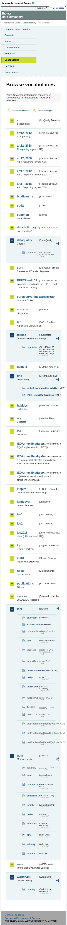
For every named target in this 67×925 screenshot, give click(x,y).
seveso (22, 596)
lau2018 (22, 532)
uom (20, 755)
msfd (20, 558)
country (31, 889)
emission (32, 795)
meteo (30, 814)
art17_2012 (24, 171)
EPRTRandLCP (27, 280)
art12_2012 (24, 132)
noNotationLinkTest (33, 670)
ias (19, 418)
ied (19, 431)
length (30, 805)
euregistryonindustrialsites (28, 296)
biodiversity (25, 196)
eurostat (22, 309)
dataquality (24, 240)
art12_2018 (24, 145)
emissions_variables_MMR (33, 388)
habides (22, 405)
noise (20, 570)
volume (31, 853)
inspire (21, 489)
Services (9, 66)
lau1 (20, 514)
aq (18, 120)
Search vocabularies (20, 111)
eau (29, 640)
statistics (32, 823)
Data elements (12, 47)
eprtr (20, 267)
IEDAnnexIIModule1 (28, 443)
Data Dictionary (29, 23)
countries (32, 347)
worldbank (24, 876)
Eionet (18, 23)
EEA (19, 3)
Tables (8, 41)
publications (25, 583)
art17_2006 (24, 158)
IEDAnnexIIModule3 (28, 456)
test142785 (32, 686)
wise (20, 864)
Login (40, 8)
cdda (20, 205)
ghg (19, 375)
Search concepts (45, 111)
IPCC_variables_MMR (33, 395)
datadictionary (26, 227)
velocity (31, 844)
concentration (33, 784)
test (19, 608)
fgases (21, 334)
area (29, 775)
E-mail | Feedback (14, 915)
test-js (30, 677)
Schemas (10, 53)
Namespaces (12, 72)
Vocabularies (12, 60)
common (23, 214)
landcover (24, 501)
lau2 (20, 523)
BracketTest (33, 624)
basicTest (32, 617)
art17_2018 (24, 183)
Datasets (9, 35)
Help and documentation (18, 29)
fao (19, 322)
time (29, 835)
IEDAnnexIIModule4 (28, 472)
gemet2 (22, 366)
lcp (19, 545)
